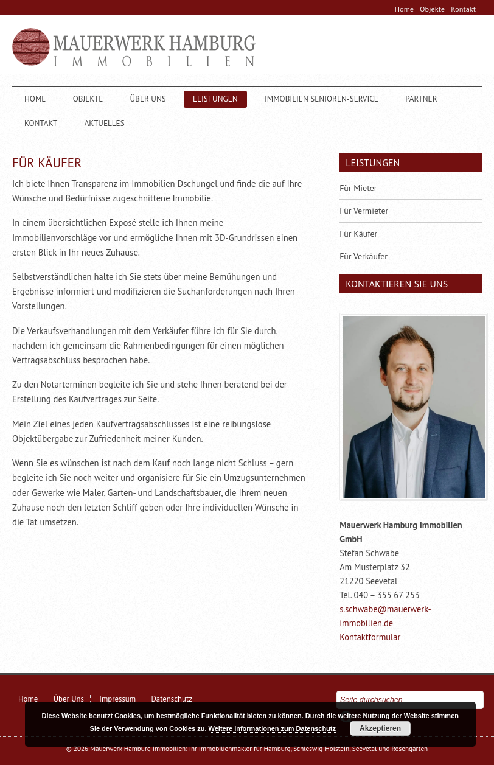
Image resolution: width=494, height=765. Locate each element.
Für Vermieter (363, 210)
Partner (421, 99)
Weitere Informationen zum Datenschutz (272, 728)
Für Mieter (358, 188)
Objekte (432, 8)
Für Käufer (358, 233)
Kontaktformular (369, 637)
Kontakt (463, 8)
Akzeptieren (380, 728)
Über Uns (148, 99)
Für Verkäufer (363, 256)
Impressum (117, 699)
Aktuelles (105, 123)
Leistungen (215, 99)
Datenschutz (171, 699)
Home (404, 8)
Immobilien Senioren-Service (321, 99)
